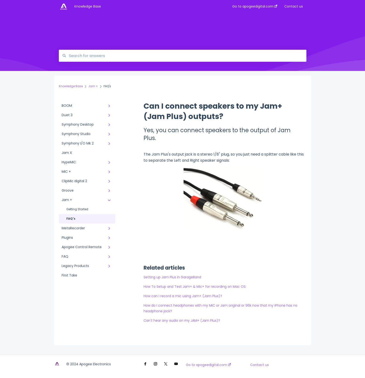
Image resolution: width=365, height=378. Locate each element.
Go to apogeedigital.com (208, 365)
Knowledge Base (87, 6)
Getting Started (77, 209)
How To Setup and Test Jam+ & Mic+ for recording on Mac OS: (195, 286)
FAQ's (70, 219)
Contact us (259, 365)
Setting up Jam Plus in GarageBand (172, 277)
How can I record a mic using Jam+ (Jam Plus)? (183, 296)
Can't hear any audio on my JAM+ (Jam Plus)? (182, 320)
